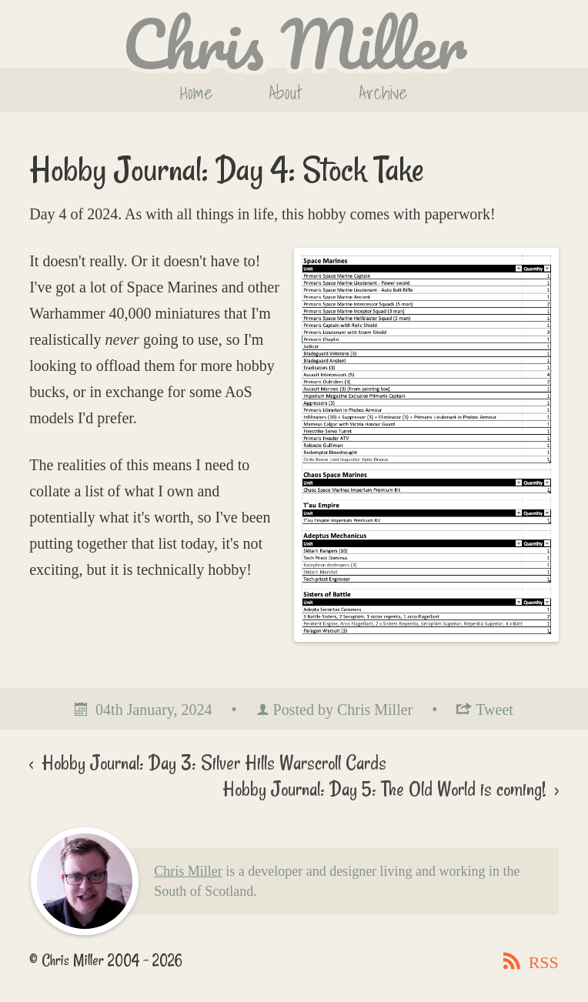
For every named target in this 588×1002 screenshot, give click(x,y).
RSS (541, 962)
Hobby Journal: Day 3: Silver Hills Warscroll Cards (211, 763)
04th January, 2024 (153, 709)
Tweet (494, 709)
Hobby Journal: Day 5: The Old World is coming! (386, 789)
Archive (383, 92)
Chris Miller (188, 871)
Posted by (343, 709)
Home (196, 92)
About (285, 92)
